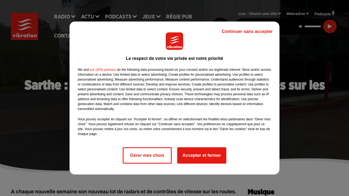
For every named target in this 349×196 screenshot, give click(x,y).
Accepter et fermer (201, 155)
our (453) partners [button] (103, 70)
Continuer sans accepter (247, 31)
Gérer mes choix (147, 155)
